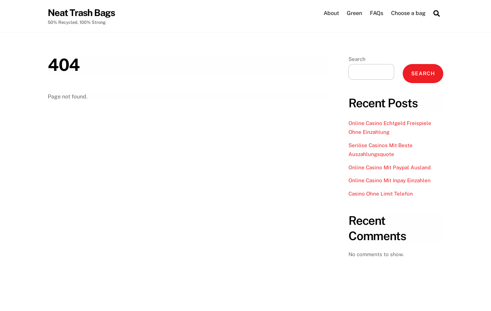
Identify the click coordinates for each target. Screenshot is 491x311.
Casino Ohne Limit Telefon (380, 194)
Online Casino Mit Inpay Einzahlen (389, 180)
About (331, 13)
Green (354, 13)
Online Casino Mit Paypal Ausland (389, 167)
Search (357, 59)
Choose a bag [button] (408, 13)
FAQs (376, 13)
